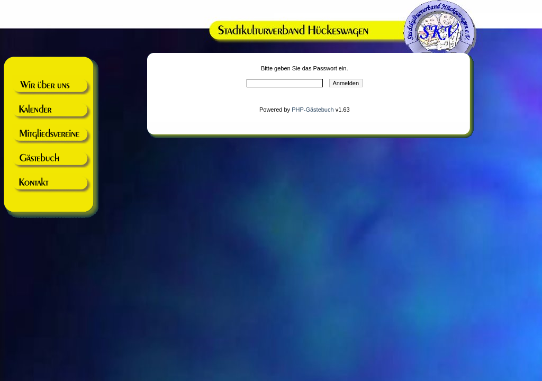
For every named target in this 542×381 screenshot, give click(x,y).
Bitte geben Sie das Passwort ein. (304, 68)
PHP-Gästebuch (312, 109)
